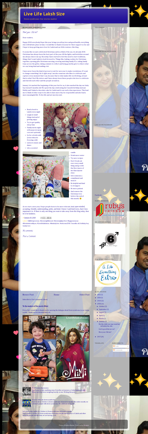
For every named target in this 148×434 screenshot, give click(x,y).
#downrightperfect (60, 221)
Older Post (84, 295)
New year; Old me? (105, 332)
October (102, 306)
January (102, 321)
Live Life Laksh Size (44, 13)
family (25, 226)
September (103, 309)
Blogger (86, 425)
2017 (99, 337)
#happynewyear (72, 221)
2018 (99, 304)
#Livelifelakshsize (43, 223)
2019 (99, 301)
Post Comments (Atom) (40, 299)
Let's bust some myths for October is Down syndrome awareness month (47, 411)
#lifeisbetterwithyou (29, 223)
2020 (99, 298)
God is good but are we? (107, 329)
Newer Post (28, 295)
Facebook (98, 195)
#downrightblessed (46, 221)
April (101, 315)
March (101, 318)
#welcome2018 (65, 223)
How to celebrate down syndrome (43, 400)
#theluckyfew (54, 223)
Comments (117, 350)
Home (56, 295)
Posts (116, 346)
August (101, 312)
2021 (99, 295)
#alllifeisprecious (33, 221)
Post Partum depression (40, 388)
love (29, 226)
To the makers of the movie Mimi (35, 306)
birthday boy (84, 223)
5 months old (75, 223)
